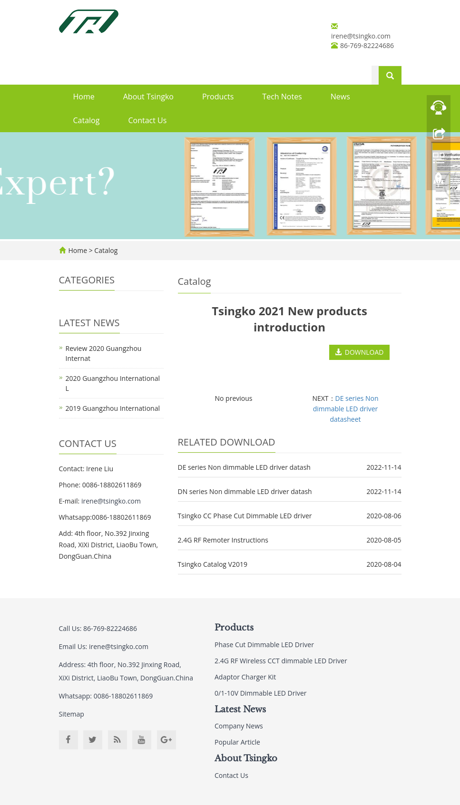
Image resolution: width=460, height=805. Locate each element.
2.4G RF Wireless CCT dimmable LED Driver (281, 660)
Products (218, 96)
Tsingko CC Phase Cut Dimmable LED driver (245, 515)
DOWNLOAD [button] (359, 352)
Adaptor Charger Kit (245, 676)
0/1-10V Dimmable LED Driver (261, 693)
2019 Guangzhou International (113, 408)
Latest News (240, 709)
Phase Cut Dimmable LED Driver (264, 644)
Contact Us (147, 120)
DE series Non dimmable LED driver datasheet (346, 409)
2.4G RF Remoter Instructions (223, 539)
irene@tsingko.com (361, 35)
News (340, 96)
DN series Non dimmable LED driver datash (245, 491)
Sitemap (71, 713)
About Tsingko (148, 96)
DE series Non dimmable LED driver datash (244, 467)
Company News (239, 725)
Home (84, 96)
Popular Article (237, 742)
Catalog (86, 120)
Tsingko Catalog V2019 (212, 564)
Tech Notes (282, 96)
